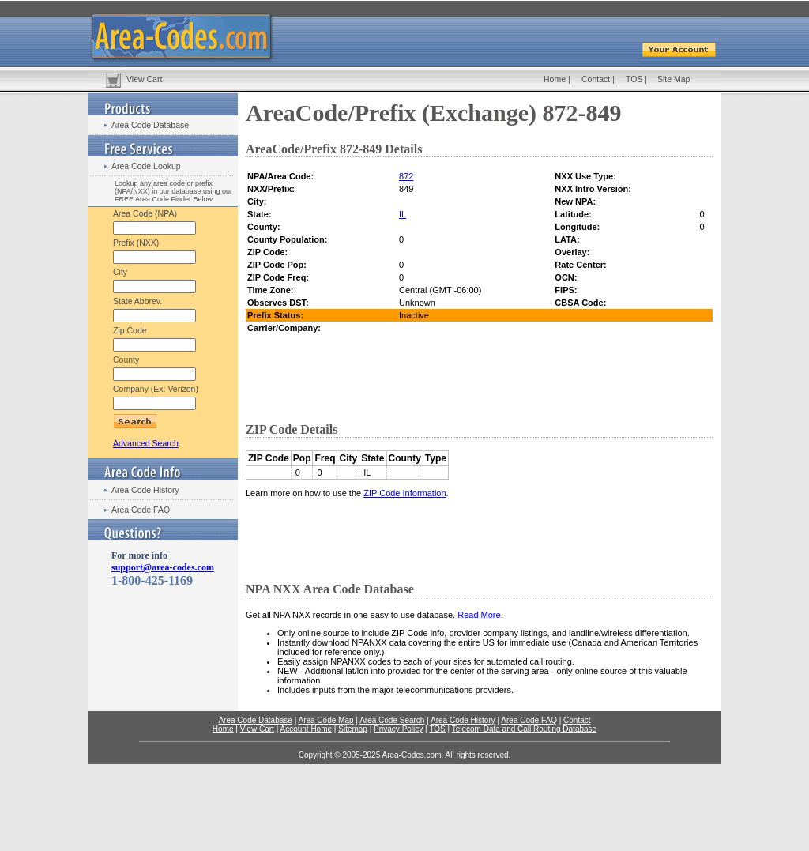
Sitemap (352, 729)
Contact (595, 79)
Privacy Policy (398, 729)
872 (406, 176)
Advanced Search (146, 443)
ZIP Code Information (404, 493)
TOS (634, 79)
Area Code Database (150, 125)
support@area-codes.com (162, 567)
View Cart (144, 79)
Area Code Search (391, 720)
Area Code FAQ (140, 509)
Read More (478, 614)
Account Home (306, 729)
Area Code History (145, 490)
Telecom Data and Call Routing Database (524, 729)
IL (402, 214)
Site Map (673, 79)
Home (555, 79)
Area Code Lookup (146, 166)
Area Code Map (325, 720)
